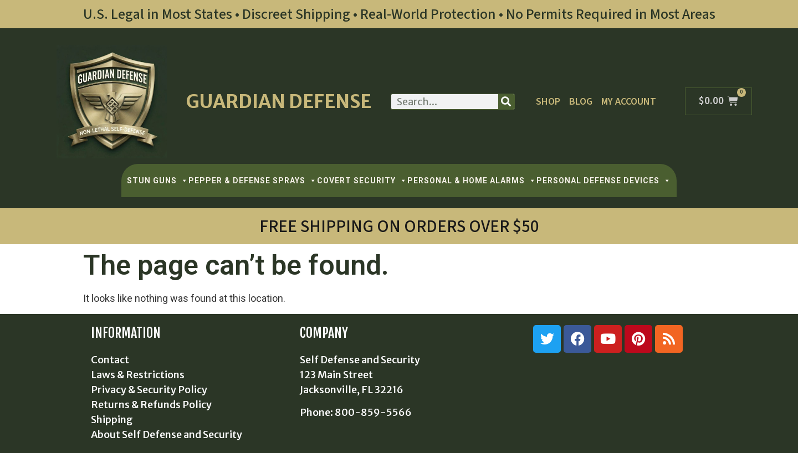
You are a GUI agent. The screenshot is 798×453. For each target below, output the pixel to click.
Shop (548, 102)
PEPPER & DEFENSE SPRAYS (252, 180)
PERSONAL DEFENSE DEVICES (603, 180)
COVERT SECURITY (362, 180)
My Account (628, 102)
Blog (580, 102)
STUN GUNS (157, 180)
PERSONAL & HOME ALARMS (471, 180)
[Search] (506, 101)
